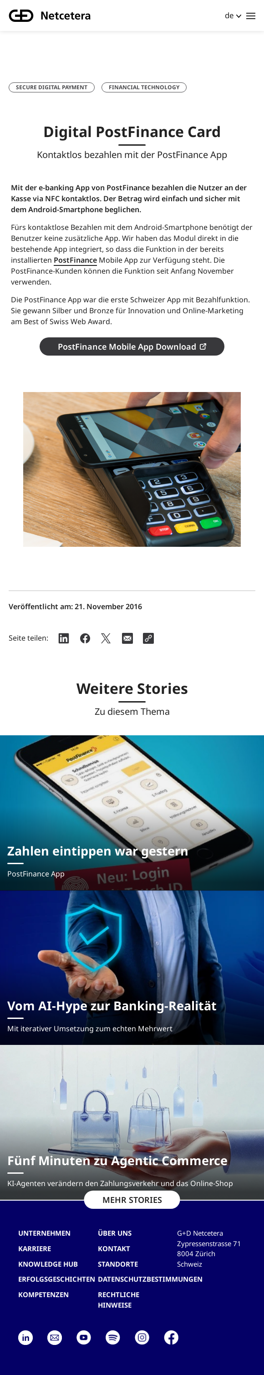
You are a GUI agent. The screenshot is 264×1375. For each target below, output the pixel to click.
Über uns (115, 1233)
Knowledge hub (48, 1263)
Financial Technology (144, 87)
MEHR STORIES (132, 1199)
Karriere (34, 1248)
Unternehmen (44, 1233)
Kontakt (114, 1248)
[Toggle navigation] (250, 15)
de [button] (229, 15)
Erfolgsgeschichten (56, 1278)
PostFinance (75, 260)
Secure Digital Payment (51, 87)
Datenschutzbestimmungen (150, 1278)
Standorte (118, 1263)
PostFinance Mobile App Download (127, 346)
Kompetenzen (43, 1294)
